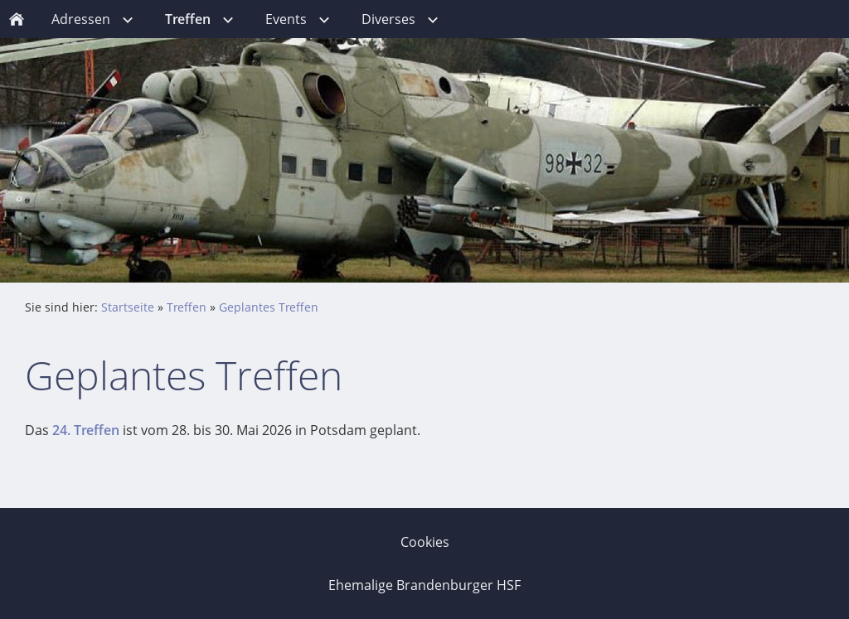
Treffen (186, 307)
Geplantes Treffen (268, 307)
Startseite (127, 307)
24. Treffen (85, 430)
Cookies (424, 542)
